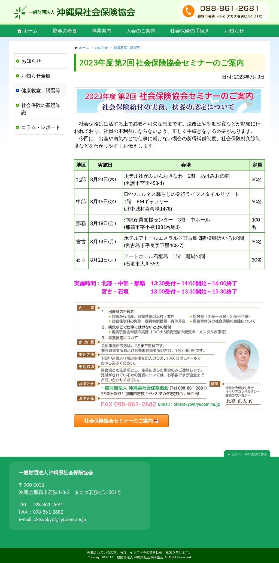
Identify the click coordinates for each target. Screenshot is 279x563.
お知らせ (234, 31)
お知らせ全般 (36, 76)
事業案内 (101, 31)
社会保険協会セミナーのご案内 (118, 421)
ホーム (30, 31)
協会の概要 (65, 31)
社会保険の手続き (190, 31)
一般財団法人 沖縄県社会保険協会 (74, 12)
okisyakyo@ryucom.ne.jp (60, 519)
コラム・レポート (40, 127)
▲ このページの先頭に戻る (247, 454)
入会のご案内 (141, 31)
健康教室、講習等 (127, 48)
